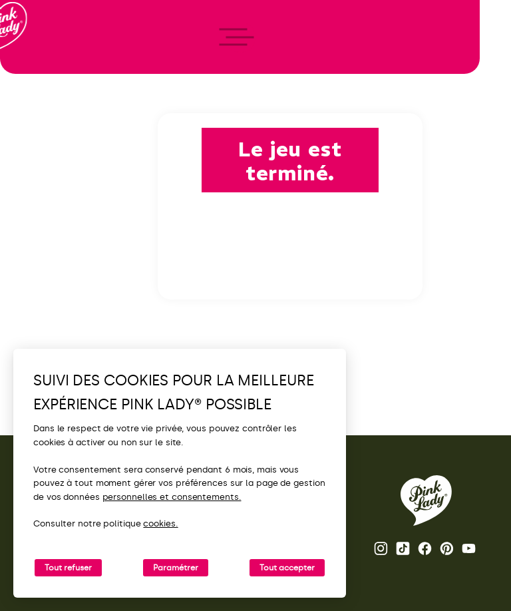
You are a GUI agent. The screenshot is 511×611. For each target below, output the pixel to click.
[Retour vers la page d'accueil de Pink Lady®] (426, 500)
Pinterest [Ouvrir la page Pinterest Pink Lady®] (446, 548)
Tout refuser (68, 567)
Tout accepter (287, 567)
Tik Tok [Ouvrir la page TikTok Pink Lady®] (403, 548)
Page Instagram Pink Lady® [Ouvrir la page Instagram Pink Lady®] (381, 548)
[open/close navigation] (35, 306)
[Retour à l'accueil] (34, 66)
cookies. (160, 523)
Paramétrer (175, 567)
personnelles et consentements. (172, 497)
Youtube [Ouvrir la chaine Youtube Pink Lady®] (468, 548)
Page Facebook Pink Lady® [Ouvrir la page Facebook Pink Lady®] (425, 548)
